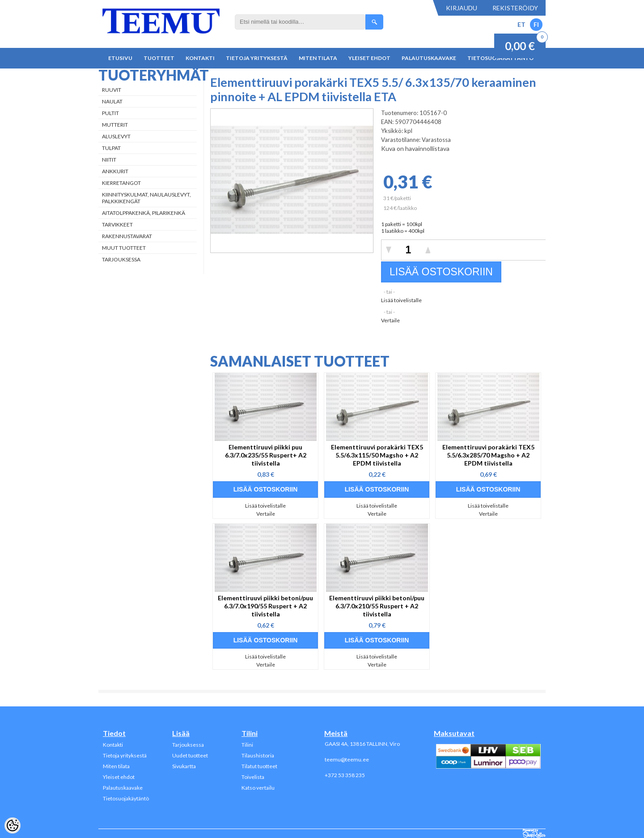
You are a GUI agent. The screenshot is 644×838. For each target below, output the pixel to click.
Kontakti (200, 58)
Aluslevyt (116, 136)
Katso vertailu (258, 787)
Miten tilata (318, 58)
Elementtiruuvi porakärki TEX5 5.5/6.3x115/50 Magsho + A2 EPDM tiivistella (377, 455)
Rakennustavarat (127, 236)
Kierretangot (121, 183)
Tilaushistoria (258, 755)
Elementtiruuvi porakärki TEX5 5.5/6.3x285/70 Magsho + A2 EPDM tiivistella (488, 455)
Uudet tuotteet (190, 755)
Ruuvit (111, 89)
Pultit (110, 113)
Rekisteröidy (515, 8)
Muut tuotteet (124, 247)
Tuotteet (159, 58)
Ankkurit (115, 171)
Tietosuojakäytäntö (126, 798)
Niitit (109, 159)
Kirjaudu (461, 8)
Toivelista (253, 777)
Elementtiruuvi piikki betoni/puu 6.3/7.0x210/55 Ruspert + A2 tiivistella (376, 606)
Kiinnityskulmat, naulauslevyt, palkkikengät (146, 198)
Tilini (247, 744)
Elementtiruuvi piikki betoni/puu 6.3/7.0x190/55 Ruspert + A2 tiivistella (265, 606)
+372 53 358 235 (345, 775)
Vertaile (390, 320)
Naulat (112, 101)
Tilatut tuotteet (259, 766)
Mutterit (115, 124)
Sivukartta (184, 766)
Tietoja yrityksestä (257, 58)
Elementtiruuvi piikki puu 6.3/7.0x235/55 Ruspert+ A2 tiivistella (265, 455)
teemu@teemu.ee (347, 759)
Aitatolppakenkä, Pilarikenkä (143, 213)
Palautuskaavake (429, 58)
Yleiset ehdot (369, 58)
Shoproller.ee (534, 833)
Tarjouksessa (121, 259)
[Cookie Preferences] (12, 825)
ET (521, 24)
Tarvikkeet (117, 224)
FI (536, 24)
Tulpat (111, 148)
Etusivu (120, 58)
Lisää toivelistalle (401, 300)
